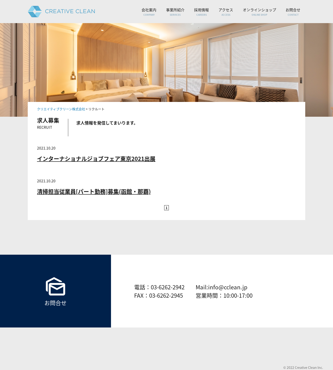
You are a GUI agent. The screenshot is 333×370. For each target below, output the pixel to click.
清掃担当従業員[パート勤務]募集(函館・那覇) (94, 191)
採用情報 (201, 11)
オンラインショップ (259, 11)
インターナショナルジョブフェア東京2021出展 (96, 158)
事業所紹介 (175, 11)
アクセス (226, 11)
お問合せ (293, 11)
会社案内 (149, 11)
